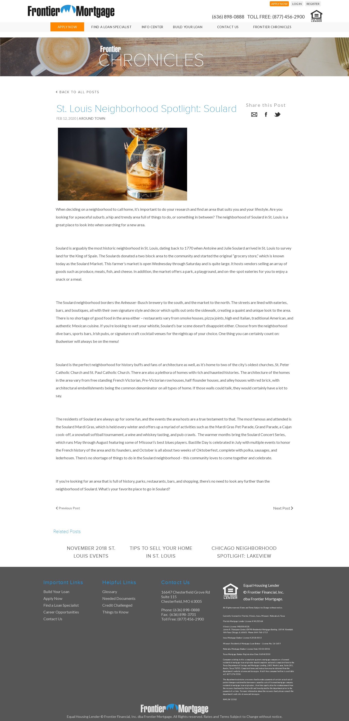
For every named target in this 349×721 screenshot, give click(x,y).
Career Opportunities (61, 612)
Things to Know (115, 612)
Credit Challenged (117, 605)
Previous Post (68, 508)
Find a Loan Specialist (61, 605)
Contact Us (228, 27)
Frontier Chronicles (272, 27)
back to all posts (77, 92)
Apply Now (67, 27)
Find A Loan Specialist (111, 27)
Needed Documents (118, 598)
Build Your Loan (188, 27)
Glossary (109, 591)
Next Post (283, 508)
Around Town (92, 118)
